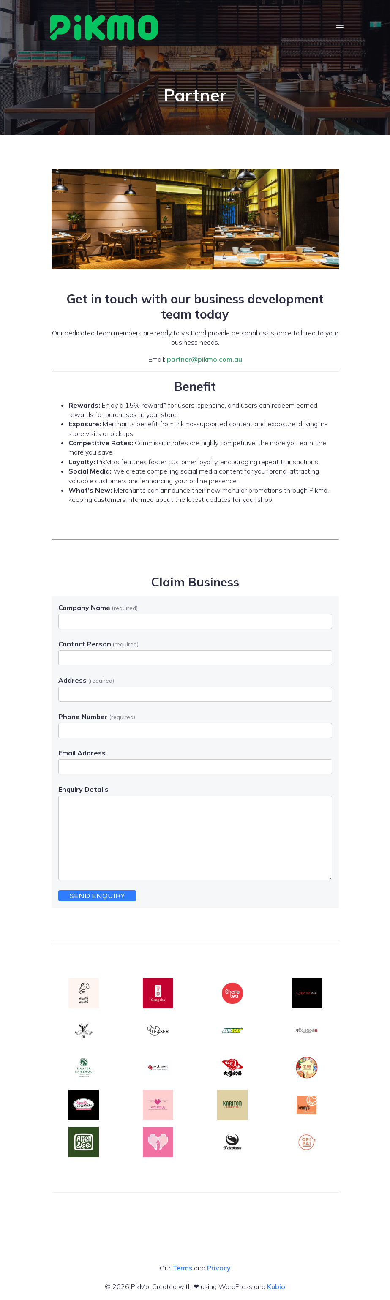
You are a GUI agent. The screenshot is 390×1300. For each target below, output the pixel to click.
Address (86, 680)
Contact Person (98, 644)
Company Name (98, 607)
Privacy (219, 1268)
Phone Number (96, 716)
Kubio (276, 1286)
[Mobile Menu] (340, 27)
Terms (182, 1268)
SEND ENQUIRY (97, 895)
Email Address (82, 753)
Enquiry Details (83, 789)
